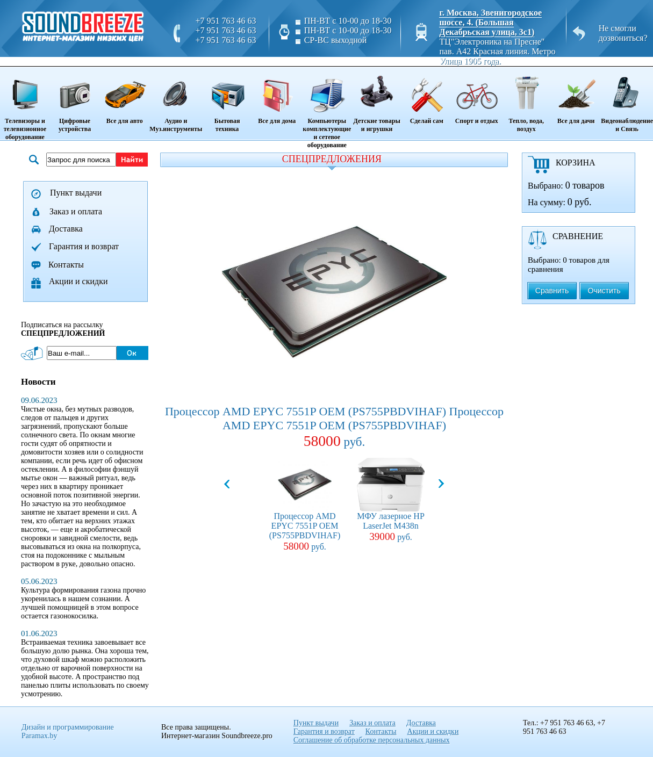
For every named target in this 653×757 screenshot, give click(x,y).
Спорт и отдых (476, 96)
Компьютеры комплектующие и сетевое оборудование (327, 108)
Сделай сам (426, 96)
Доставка (66, 228)
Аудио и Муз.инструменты (175, 100)
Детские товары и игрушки (376, 100)
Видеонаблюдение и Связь (627, 100)
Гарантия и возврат (84, 246)
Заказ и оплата (75, 211)
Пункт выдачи (76, 192)
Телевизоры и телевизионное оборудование (25, 104)
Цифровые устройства (74, 100)
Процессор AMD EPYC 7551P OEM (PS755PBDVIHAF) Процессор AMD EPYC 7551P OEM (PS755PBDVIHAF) (334, 427)
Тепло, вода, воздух (526, 100)
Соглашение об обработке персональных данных (371, 740)
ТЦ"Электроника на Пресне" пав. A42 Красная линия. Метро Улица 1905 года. (497, 51)
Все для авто (124, 96)
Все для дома (277, 96)
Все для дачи (576, 96)
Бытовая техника (227, 100)
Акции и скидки (78, 281)
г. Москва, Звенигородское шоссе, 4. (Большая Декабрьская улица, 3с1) (490, 22)
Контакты (66, 264)
